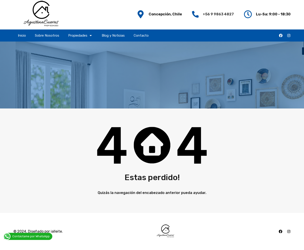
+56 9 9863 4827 (218, 14)
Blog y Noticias (113, 35)
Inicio (22, 35)
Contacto (141, 35)
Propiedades (80, 35)
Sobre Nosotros (47, 35)
